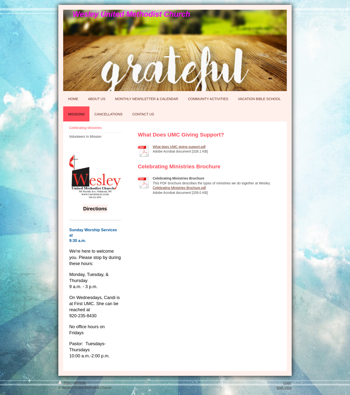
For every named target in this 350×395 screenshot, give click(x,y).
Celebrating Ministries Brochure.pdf (179, 188)
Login (287, 383)
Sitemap (79, 383)
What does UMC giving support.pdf (179, 147)
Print (65, 383)
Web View (284, 388)
